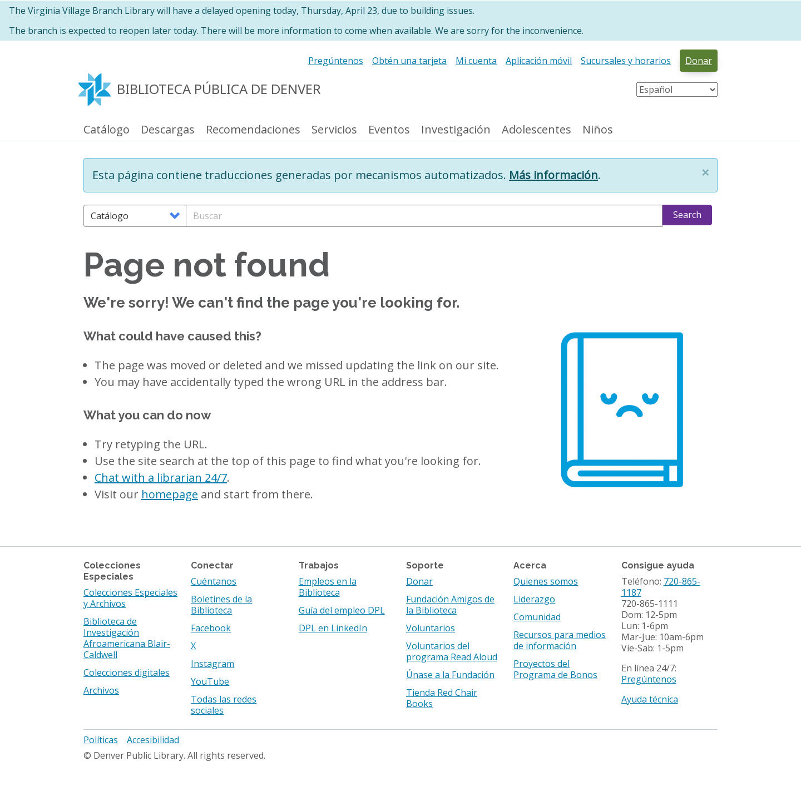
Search (687, 215)
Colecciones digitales (126, 672)
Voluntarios (430, 628)
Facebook (211, 628)
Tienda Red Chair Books (441, 698)
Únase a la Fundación (450, 675)
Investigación (456, 130)
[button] (705, 172)
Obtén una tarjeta (409, 60)
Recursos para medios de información (559, 640)
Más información (553, 174)
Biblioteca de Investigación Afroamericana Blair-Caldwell (126, 638)
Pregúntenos (335, 60)
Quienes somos (545, 581)
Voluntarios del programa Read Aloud (451, 651)
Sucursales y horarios (626, 60)
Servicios (334, 130)
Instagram (212, 663)
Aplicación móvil (539, 60)
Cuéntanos (213, 581)
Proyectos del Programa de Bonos (555, 669)
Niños (597, 130)
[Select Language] (677, 89)
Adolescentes (536, 130)
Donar (698, 60)
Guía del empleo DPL (342, 610)
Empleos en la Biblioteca (328, 587)
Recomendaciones (253, 130)
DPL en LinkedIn (333, 628)
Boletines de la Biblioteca (221, 604)
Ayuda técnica (649, 699)
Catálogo (106, 130)
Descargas (168, 130)
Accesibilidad (153, 740)
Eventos (389, 130)
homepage (169, 494)
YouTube (210, 681)
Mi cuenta (476, 60)
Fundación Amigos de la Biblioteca (450, 604)
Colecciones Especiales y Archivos (130, 598)
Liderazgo (534, 599)
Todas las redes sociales (223, 704)
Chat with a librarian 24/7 (161, 477)
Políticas (100, 740)
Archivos (101, 690)
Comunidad (537, 617)
